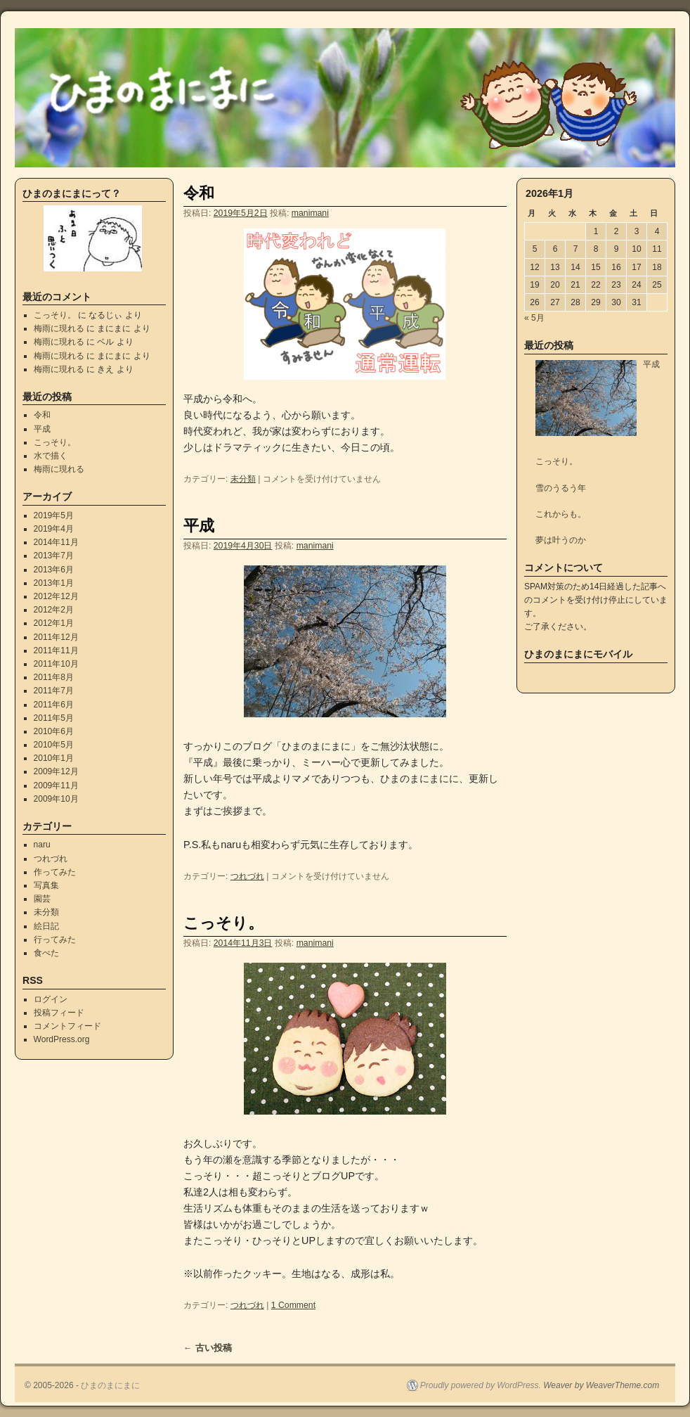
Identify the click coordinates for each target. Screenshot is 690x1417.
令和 (198, 193)
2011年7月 (54, 690)
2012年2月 (54, 610)
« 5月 (534, 318)
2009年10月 (56, 799)
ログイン (50, 999)
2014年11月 (56, 542)
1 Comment (293, 1305)
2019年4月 (54, 529)
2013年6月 (54, 570)
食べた (46, 953)
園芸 (42, 899)
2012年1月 (54, 623)
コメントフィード (67, 1026)
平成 (198, 525)
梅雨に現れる (59, 328)
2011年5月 (54, 718)
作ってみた (55, 872)
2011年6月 (54, 705)
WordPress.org (62, 1039)
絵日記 (46, 926)
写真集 (46, 885)
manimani (310, 213)
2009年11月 (56, 785)
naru (42, 844)
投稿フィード (59, 1013)
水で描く (50, 456)
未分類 (243, 479)
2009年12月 (56, 771)
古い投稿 (207, 1347)
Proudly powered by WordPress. (480, 1385)
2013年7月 (54, 555)
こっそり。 (223, 923)
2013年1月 (54, 583)
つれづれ (247, 876)
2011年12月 (56, 637)
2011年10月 (56, 664)
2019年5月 (54, 515)
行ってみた (55, 939)
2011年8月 (54, 677)
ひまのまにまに (110, 1385)
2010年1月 (54, 758)
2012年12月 (56, 596)
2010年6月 (54, 731)
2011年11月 (56, 650)
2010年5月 (54, 745)
